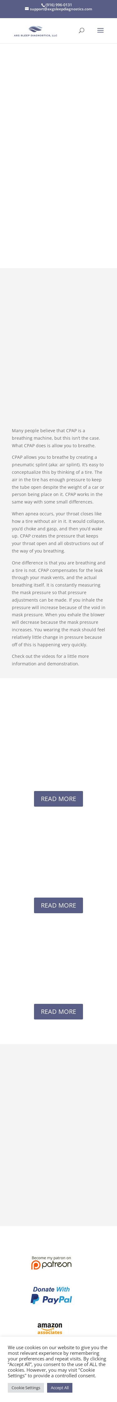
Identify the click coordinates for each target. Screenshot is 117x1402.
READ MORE (58, 798)
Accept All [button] (60, 1387)
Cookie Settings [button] (26, 1387)
